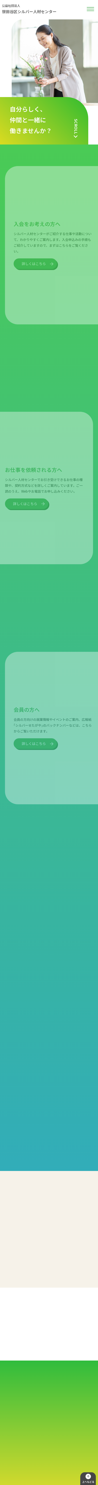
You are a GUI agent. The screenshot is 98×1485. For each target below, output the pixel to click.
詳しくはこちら (34, 256)
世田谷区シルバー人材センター (29, 8)
